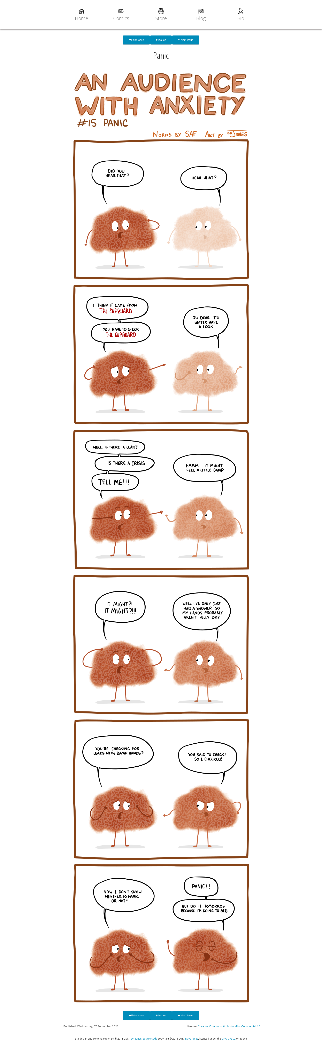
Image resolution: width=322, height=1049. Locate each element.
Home (81, 18)
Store (161, 18)
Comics (121, 18)
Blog (201, 18)
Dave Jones (191, 1038)
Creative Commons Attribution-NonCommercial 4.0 (229, 1026)
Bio (240, 18)
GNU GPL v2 (229, 1038)
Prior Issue (136, 39)
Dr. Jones (136, 1038)
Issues (161, 39)
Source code (150, 1038)
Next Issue (185, 39)
